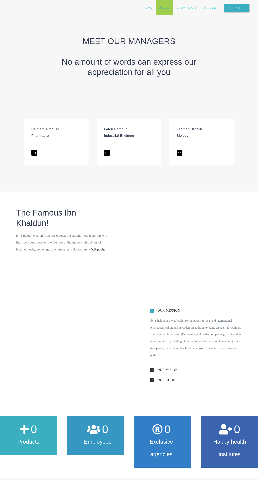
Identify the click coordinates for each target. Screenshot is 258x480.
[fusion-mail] (34, 153)
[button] (196, 310)
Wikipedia (98, 249)
